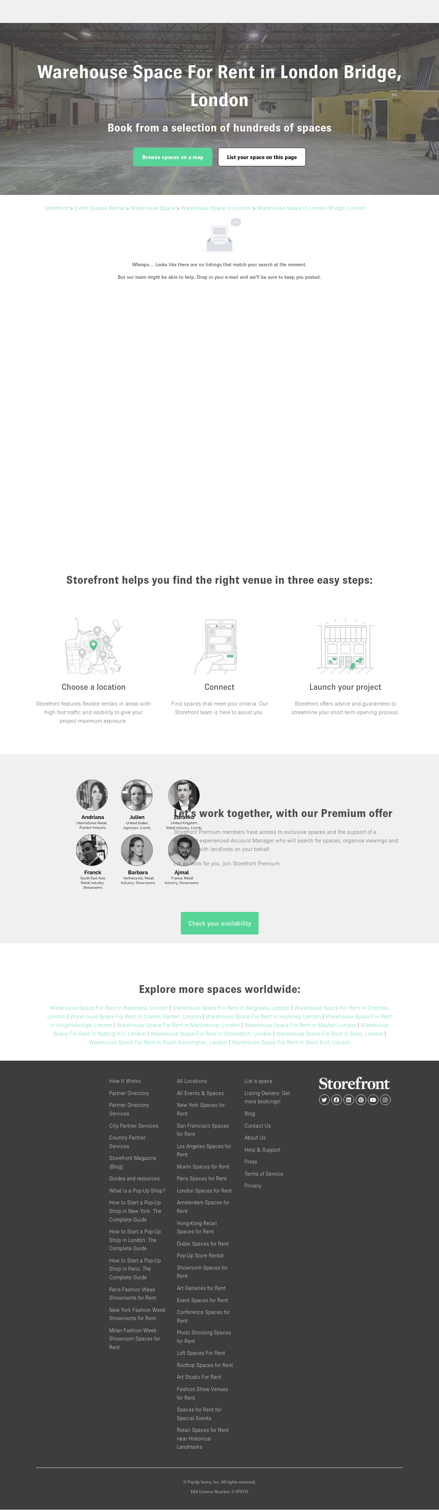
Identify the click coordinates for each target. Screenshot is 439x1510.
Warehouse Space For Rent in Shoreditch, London (211, 1034)
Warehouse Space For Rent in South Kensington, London (158, 1043)
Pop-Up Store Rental (200, 1256)
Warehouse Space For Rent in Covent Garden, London (135, 1017)
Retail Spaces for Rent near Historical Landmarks (203, 1439)
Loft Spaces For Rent (201, 1354)
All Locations (192, 1082)
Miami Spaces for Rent (203, 1167)
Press (251, 1162)
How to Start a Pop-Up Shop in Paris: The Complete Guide (135, 1269)
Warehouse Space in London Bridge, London (311, 208)
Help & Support (262, 1150)
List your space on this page (262, 157)
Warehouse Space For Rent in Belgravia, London (231, 1008)
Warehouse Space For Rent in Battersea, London (109, 1008)
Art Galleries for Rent (201, 1288)
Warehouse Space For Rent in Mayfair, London (300, 1025)
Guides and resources (134, 1179)
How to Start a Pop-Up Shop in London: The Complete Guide (135, 1240)
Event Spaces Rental (99, 208)
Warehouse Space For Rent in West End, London (291, 1043)
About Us (255, 1138)
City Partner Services (133, 1126)
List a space (258, 1082)
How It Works (125, 1082)
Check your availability (219, 924)
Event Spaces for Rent (202, 1301)
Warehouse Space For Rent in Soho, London (329, 1034)
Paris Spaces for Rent (202, 1179)
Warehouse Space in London (216, 208)
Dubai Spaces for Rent (203, 1244)
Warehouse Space (152, 208)
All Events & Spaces (200, 1093)
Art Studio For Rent (199, 1378)
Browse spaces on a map (172, 157)
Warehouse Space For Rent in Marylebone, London (178, 1025)
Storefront (56, 208)
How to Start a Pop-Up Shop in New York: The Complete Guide (135, 1211)
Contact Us (258, 1126)
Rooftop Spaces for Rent (205, 1365)
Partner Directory (129, 1093)
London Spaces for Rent (204, 1191)
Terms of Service (264, 1174)
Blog (250, 1114)
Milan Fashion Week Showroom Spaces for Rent (134, 1339)
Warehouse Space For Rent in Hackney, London (263, 1017)
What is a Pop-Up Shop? (137, 1191)
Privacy (253, 1186)
